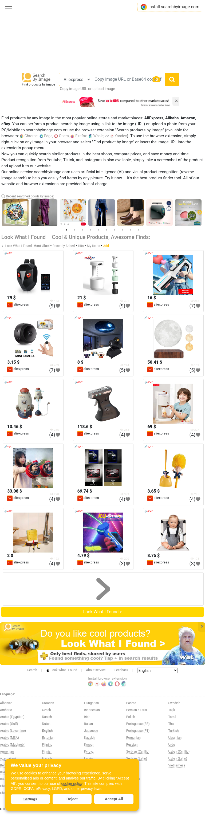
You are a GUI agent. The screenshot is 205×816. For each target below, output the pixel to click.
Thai (171, 724)
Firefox (81, 136)
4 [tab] (90, 230)
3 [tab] (82, 230)
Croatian (48, 703)
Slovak (131, 772)
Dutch (46, 724)
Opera (64, 136)
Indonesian (92, 710)
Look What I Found (61, 670)
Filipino (47, 744)
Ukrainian (175, 738)
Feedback (121, 670)
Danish (47, 717)
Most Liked (42, 246)
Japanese (91, 731)
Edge (48, 136)
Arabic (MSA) (9, 738)
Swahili (131, 793)
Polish (130, 717)
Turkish (173, 731)
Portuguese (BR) (138, 724)
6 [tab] (106, 230)
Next (199, 212)
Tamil (172, 717)
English (47, 731)
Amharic (6, 710)
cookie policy (71, 783)
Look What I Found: (19, 246)
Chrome (31, 136)
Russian (131, 744)
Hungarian (91, 703)
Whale (98, 136)
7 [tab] (114, 230)
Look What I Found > (102, 611)
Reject (72, 799)
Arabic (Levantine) (13, 731)
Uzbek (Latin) (177, 758)
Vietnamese (176, 765)
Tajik (171, 710)
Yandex (121, 136)
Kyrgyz (88, 751)
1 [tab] (66, 230)
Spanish (132, 786)
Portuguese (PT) (138, 731)
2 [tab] (74, 230)
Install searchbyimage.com (169, 7)
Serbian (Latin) (136, 758)
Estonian (48, 738)
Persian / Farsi (136, 710)
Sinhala (131, 765)
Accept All (114, 799)
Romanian (133, 738)
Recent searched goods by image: (30, 196)
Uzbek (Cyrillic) (179, 751)
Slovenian (133, 779)
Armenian (7, 751)
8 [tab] (122, 230)
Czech (46, 710)
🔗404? (8, 253)
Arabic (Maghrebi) (13, 744)
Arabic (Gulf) (9, 724)
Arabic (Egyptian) (12, 717)
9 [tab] (130, 230)
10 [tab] (138, 230)
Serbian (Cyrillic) (137, 751)
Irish (87, 717)
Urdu (171, 744)
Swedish (174, 703)
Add (106, 246)
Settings (30, 799)
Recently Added (64, 246)
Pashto (131, 703)
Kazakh (89, 738)
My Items (94, 246)
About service (95, 670)
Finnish (47, 751)
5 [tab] (98, 230)
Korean (89, 744)
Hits (81, 246)
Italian (88, 724)
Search (32, 670)
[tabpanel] (102, 212)
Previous (5, 212)
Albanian (6, 703)
